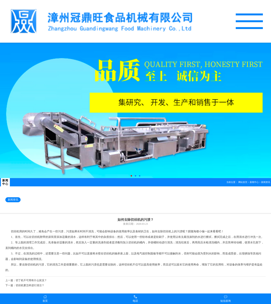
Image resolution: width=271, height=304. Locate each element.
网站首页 (242, 182)
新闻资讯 (265, 182)
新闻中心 (254, 182)
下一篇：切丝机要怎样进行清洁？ (24, 285)
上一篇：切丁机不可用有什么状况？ (26, 280)
